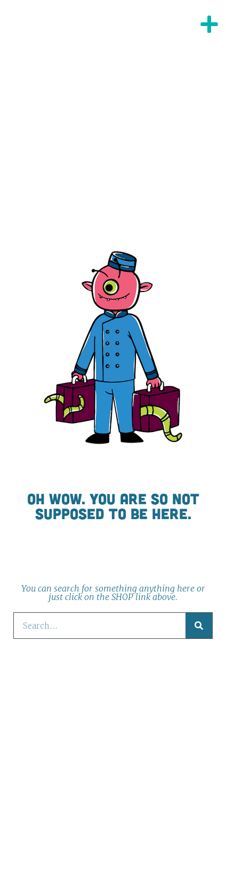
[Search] (198, 625)
